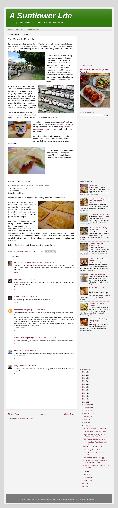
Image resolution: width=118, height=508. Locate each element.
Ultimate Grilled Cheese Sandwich (95, 431)
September (88, 413)
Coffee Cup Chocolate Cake (93, 450)
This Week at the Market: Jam (93, 447)
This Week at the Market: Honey (94, 439)
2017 (84, 387)
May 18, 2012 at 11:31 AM (47, 338)
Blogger (92, 499)
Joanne (16, 296)
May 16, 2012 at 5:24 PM (26, 279)
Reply (16, 272)
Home (10, 30)
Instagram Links (33, 30)
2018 (84, 384)
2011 (84, 484)
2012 (84, 402)
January (87, 480)
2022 (84, 372)
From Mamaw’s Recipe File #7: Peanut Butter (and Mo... (94, 435)
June (86, 422)
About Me (19, 30)
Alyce (16, 350)
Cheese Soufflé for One (97, 274)
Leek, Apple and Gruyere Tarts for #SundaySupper (99, 200)
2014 (84, 396)
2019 (84, 381)
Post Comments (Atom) (26, 419)
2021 (84, 375)
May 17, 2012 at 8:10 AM (28, 296)
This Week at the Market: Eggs (94, 458)
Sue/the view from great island (25, 262)
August (86, 416)
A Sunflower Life (40, 15)
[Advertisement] (95, 47)
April (85, 471)
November (87, 407)
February (87, 477)
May (85, 425)
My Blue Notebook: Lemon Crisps (94, 428)
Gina (15, 279)
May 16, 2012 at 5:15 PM (45, 262)
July (85, 419)
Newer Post (13, 414)
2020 (84, 378)
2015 (84, 393)
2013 (84, 399)
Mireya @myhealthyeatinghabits (25, 338)
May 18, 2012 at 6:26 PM (27, 366)
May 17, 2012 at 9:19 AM (37, 310)
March (86, 474)
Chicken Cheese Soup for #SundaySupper (98, 244)
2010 (84, 487)
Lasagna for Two (94, 185)
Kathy (16, 366)
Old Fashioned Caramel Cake (99, 214)
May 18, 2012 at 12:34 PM (27, 350)
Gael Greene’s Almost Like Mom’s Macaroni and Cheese (95, 461)
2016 (84, 390)
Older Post (69, 414)
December (87, 404)
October (87, 410)
